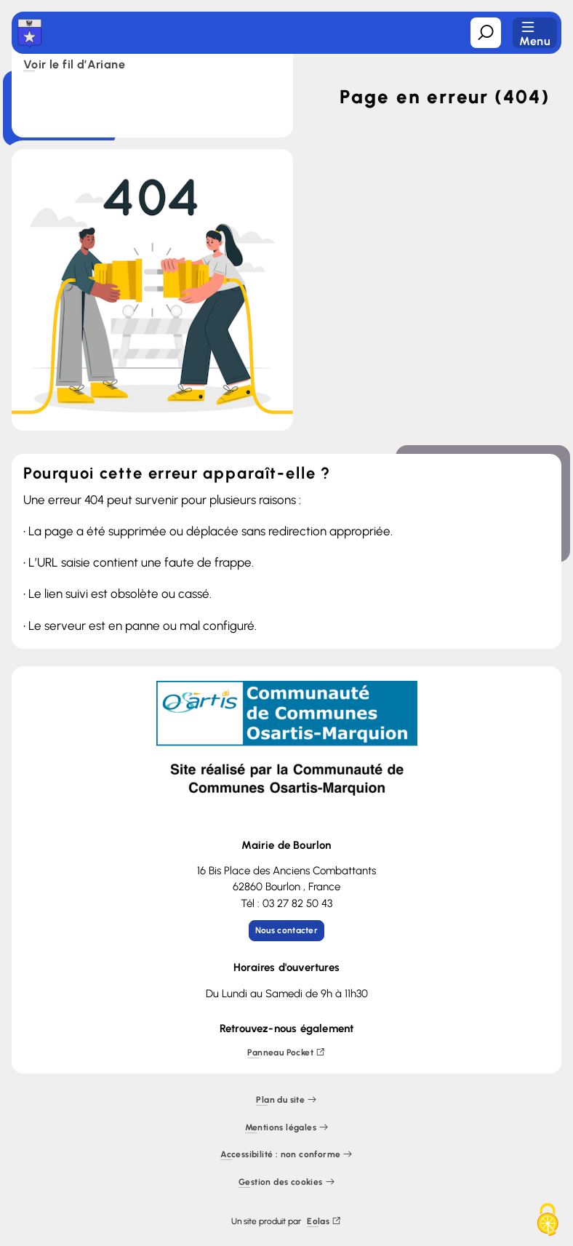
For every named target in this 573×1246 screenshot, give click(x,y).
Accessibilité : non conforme (286, 1154)
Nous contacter (286, 930)
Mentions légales (287, 1128)
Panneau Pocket (286, 1053)
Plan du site (286, 1100)
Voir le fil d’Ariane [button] (74, 65)
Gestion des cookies (286, 1182)
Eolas (324, 1221)
